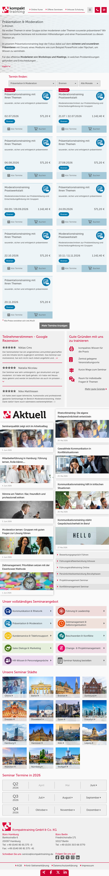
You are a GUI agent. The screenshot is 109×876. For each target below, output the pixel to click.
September (93, 797)
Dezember (93, 810)
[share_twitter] (58, 873)
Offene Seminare (54, 9)
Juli (41, 797)
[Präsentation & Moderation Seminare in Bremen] (97, 10)
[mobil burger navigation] (90, 10)
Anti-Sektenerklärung (36, 865)
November (67, 810)
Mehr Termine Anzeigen (54, 325)
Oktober (41, 810)
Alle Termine (14, 129)
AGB (18, 865)
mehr (6, 66)
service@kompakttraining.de (37, 854)
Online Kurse (36, 9)
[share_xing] (43, 873)
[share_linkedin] (65, 873)
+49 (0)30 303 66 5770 (72, 844)
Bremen (9, 121)
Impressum (87, 865)
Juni (93, 785)
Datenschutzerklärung (64, 865)
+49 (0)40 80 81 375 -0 (19, 844)
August (67, 797)
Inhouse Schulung (74, 9)
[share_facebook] (50, 873)
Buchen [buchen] (40, 129)
